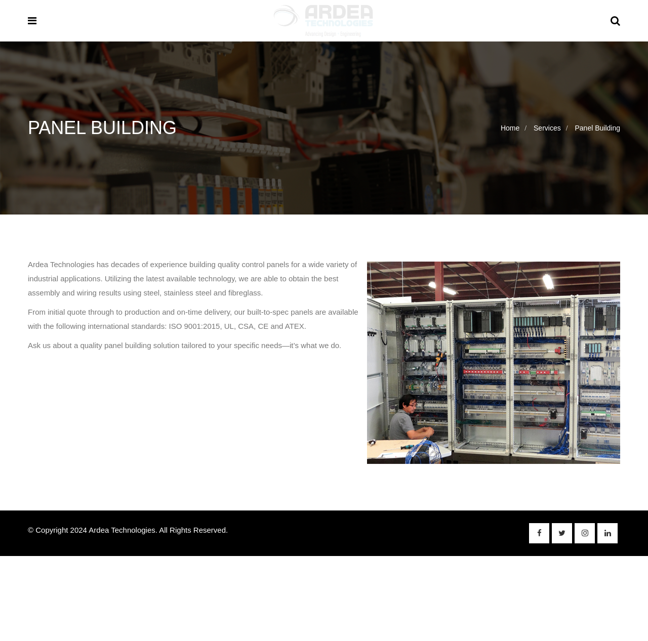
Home (510, 128)
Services (547, 128)
